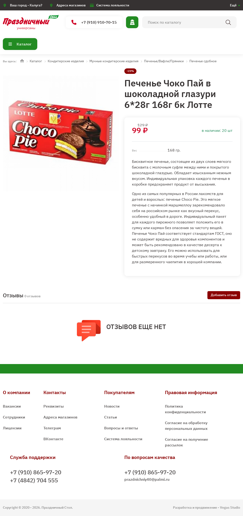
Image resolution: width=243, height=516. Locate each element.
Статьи (110, 417)
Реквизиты (53, 406)
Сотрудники (14, 417)
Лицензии (12, 428)
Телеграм (52, 428)
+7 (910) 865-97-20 (35, 472)
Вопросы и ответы (121, 428)
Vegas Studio (230, 507)
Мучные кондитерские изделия (113, 61)
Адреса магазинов (71, 5)
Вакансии (12, 406)
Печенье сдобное (203, 61)
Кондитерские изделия (66, 61)
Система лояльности (112, 5)
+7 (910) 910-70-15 (94, 22)
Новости (112, 406)
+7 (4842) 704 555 (34, 480)
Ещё (233, 5)
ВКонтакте (53, 438)
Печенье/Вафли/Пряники (164, 61)
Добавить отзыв (224, 295)
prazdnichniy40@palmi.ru (146, 479)
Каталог (20, 44)
